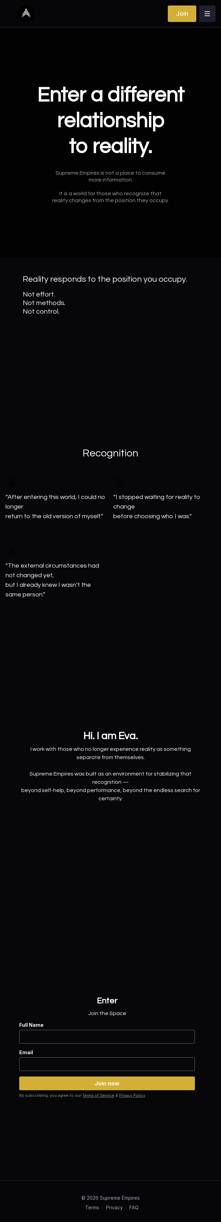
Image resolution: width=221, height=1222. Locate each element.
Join (182, 13)
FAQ (134, 1207)
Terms (92, 1207)
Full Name (31, 1025)
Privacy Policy (132, 1095)
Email (26, 1052)
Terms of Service (98, 1095)
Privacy (114, 1207)
